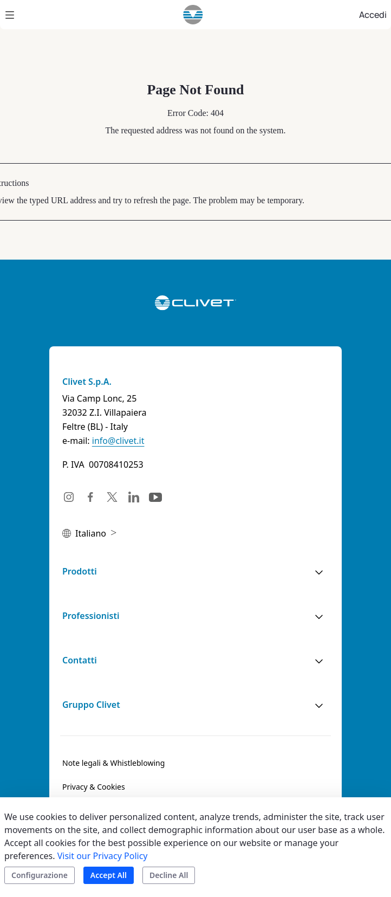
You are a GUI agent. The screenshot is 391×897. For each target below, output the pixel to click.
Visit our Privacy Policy (102, 856)
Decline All (168, 875)
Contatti (79, 660)
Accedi (373, 15)
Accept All (108, 875)
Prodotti (79, 571)
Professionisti (90, 616)
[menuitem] (113, 763)
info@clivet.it (118, 441)
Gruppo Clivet (91, 705)
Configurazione (39, 875)
